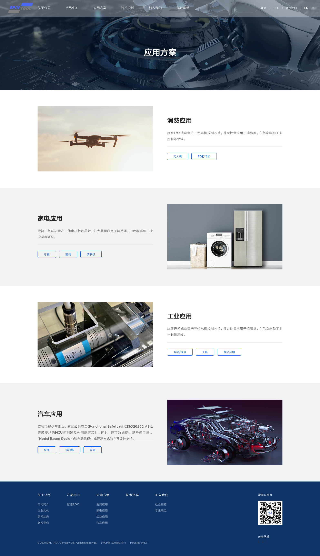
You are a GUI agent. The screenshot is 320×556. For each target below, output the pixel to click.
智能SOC (73, 504)
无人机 (177, 156)
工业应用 (102, 517)
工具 (205, 352)
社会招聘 (161, 504)
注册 (276, 8)
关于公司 (44, 8)
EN (306, 8)
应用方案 (99, 8)
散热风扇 (229, 352)
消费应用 (102, 504)
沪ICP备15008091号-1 (113, 542)
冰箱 (47, 254)
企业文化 (43, 510)
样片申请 (183, 8)
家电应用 (102, 510)
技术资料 (127, 8)
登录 (263, 8)
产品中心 (72, 8)
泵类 (47, 450)
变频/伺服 (179, 352)
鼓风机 (69, 450)
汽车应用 (102, 523)
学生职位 (161, 510)
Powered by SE (138, 542)
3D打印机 (204, 156)
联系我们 (289, 8)
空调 (68, 254)
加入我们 (155, 8)
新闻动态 (43, 517)
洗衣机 (91, 254)
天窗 (92, 450)
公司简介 (43, 504)
